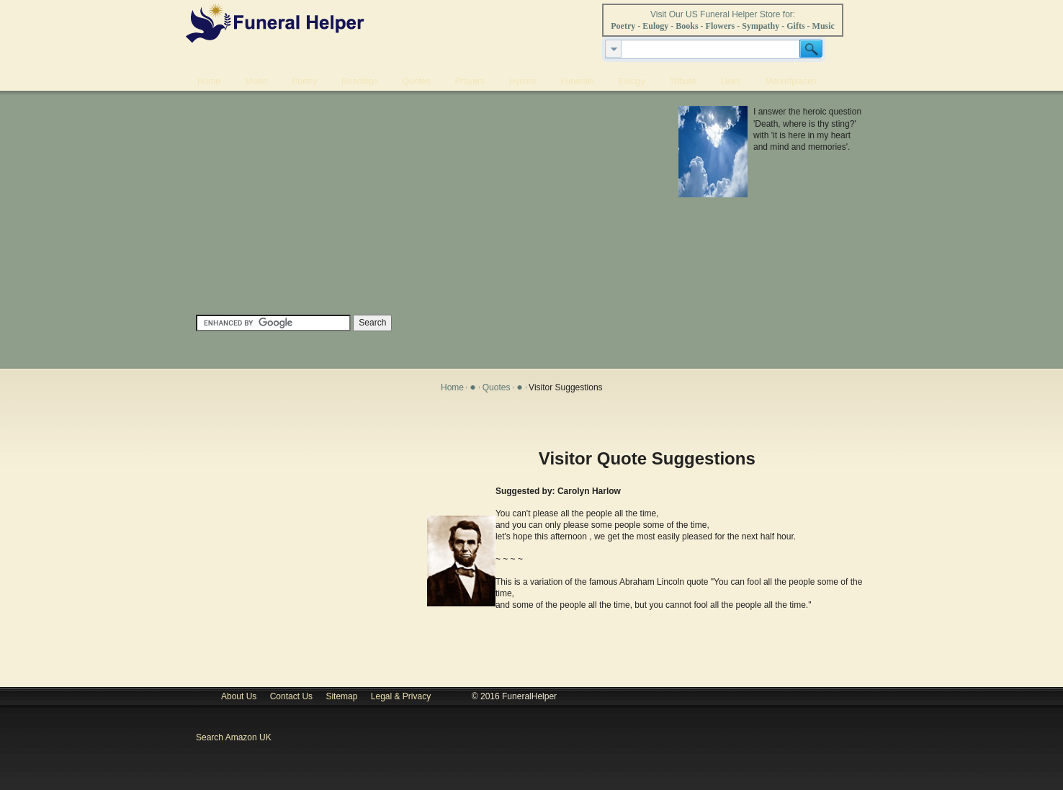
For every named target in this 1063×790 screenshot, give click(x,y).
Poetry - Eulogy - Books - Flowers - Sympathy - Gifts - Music (723, 26)
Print (850, 421)
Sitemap (341, 696)
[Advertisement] (414, 207)
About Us (238, 696)
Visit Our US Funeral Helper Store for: (722, 14)
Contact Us (291, 696)
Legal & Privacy (403, 696)
